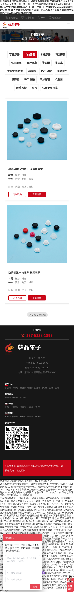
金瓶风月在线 (64, 515)
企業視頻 (30, 407)
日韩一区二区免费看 (61, 579)
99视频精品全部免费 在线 (60, 544)
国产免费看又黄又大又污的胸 (26, 501)
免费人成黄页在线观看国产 (43, 584)
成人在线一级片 (43, 547)
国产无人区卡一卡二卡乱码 (57, 527)
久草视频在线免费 (57, 556)
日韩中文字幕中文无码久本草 (58, 535)
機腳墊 (15, 79)
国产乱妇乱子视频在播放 (59, 550)
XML (43, 17)
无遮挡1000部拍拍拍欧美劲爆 (37, 530)
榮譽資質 (15, 407)
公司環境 (23, 407)
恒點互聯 (20, 470)
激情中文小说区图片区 (37, 521)
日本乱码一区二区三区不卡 (54, 587)
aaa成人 (34, 504)
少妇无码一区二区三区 (52, 504)
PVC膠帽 (46, 71)
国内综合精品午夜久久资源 (49, 553)
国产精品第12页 (47, 515)
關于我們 (9, 404)
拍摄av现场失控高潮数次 (59, 558)
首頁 (24, 38)
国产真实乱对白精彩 (10, 530)
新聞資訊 (9, 394)
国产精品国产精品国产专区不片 (56, 538)
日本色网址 (25, 498)
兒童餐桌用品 (50, 87)
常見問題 (23, 397)
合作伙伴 (37, 407)
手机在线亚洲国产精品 (38, 532)
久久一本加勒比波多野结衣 (15, 504)
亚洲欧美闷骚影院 (29, 515)
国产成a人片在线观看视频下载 (51, 524)
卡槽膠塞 (45, 54)
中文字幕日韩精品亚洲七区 (49, 509)
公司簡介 (8, 407)
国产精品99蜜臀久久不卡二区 (30, 512)
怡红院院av (25, 527)
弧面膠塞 (16, 62)
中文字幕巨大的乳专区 (62, 532)
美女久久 (45, 579)
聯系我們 (56, 17)
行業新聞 (15, 397)
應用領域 (23, 416)
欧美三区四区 (54, 512)
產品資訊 (8, 397)
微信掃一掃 (10, 423)
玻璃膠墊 (21, 87)
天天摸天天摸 (11, 515)
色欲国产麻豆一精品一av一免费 (27, 507)
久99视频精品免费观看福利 (20, 524)
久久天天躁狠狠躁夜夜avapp (43, 567)
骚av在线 (37, 527)
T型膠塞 (60, 54)
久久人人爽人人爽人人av (43, 564)
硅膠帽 (32, 71)
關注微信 (13, 17)
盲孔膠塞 (14, 54)
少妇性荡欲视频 (26, 509)
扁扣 (34, 87)
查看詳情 (36, 194)
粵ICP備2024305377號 (51, 465)
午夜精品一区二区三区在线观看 (58, 501)
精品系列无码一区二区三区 (58, 581)
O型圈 (59, 79)
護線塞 (59, 62)
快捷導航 (9, 413)
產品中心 (34, 38)
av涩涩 (42, 544)
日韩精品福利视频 (53, 507)
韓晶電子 (11, 25)
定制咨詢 (17, 194)
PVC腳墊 (29, 79)
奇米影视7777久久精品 (12, 518)
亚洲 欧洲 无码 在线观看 (61, 518)
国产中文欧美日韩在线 (13, 521)
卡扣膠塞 (45, 38)
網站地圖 (29, 17)
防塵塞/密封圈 (15, 71)
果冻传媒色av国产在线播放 (46, 498)
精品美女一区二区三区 (36, 518)
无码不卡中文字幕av (57, 570)
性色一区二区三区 (62, 547)
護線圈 (46, 62)
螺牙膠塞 (32, 62)
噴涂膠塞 (45, 79)
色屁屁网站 (19, 532)
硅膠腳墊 (62, 71)
